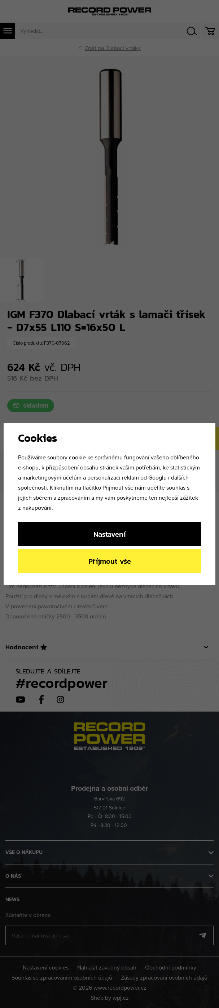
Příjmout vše (109, 561)
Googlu (157, 477)
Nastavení (109, 534)
